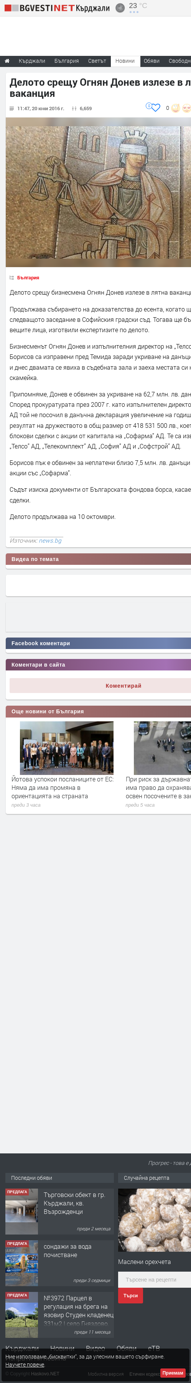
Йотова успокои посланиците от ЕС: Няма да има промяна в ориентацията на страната (63, 787)
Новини (125, 60)
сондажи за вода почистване (68, 1250)
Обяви (127, 1348)
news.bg (50, 540)
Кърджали (22, 1348)
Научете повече (24, 1364)
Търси (130, 1295)
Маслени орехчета (144, 1261)
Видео (95, 1348)
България (28, 277)
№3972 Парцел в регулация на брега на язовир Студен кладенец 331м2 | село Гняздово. (79, 1311)
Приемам (173, 1373)
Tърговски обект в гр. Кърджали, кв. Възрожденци (74, 1203)
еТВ (154, 1348)
